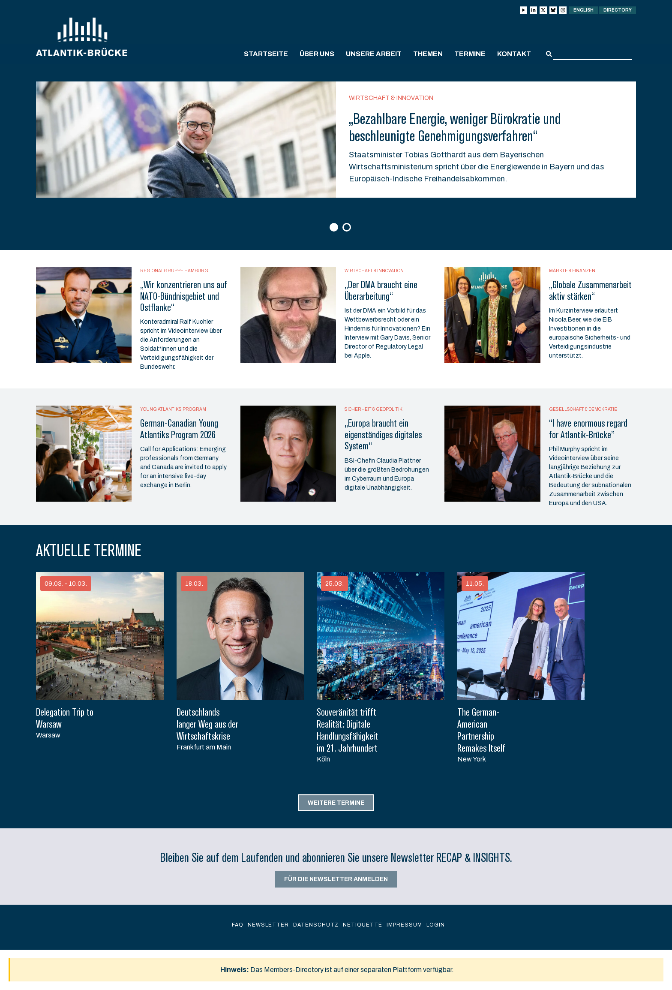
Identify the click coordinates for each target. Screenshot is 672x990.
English (583, 10)
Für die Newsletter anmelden (336, 879)
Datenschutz (316, 925)
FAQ (237, 925)
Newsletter (268, 925)
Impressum (404, 925)
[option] (336, 139)
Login (435, 925)
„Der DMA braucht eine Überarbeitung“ (381, 290)
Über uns (317, 53)
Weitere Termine (336, 803)
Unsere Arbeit (374, 53)
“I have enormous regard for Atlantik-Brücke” (588, 428)
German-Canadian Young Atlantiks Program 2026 (179, 428)
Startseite (266, 53)
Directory (617, 10)
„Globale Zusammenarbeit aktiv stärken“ (590, 290)
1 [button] (334, 228)
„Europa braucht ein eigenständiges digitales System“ (383, 434)
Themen (428, 53)
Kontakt (514, 53)
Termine (470, 53)
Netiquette (362, 925)
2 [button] (347, 228)
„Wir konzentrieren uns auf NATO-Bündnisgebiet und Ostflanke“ (183, 296)
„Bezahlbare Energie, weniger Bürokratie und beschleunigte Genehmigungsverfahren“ (455, 127)
